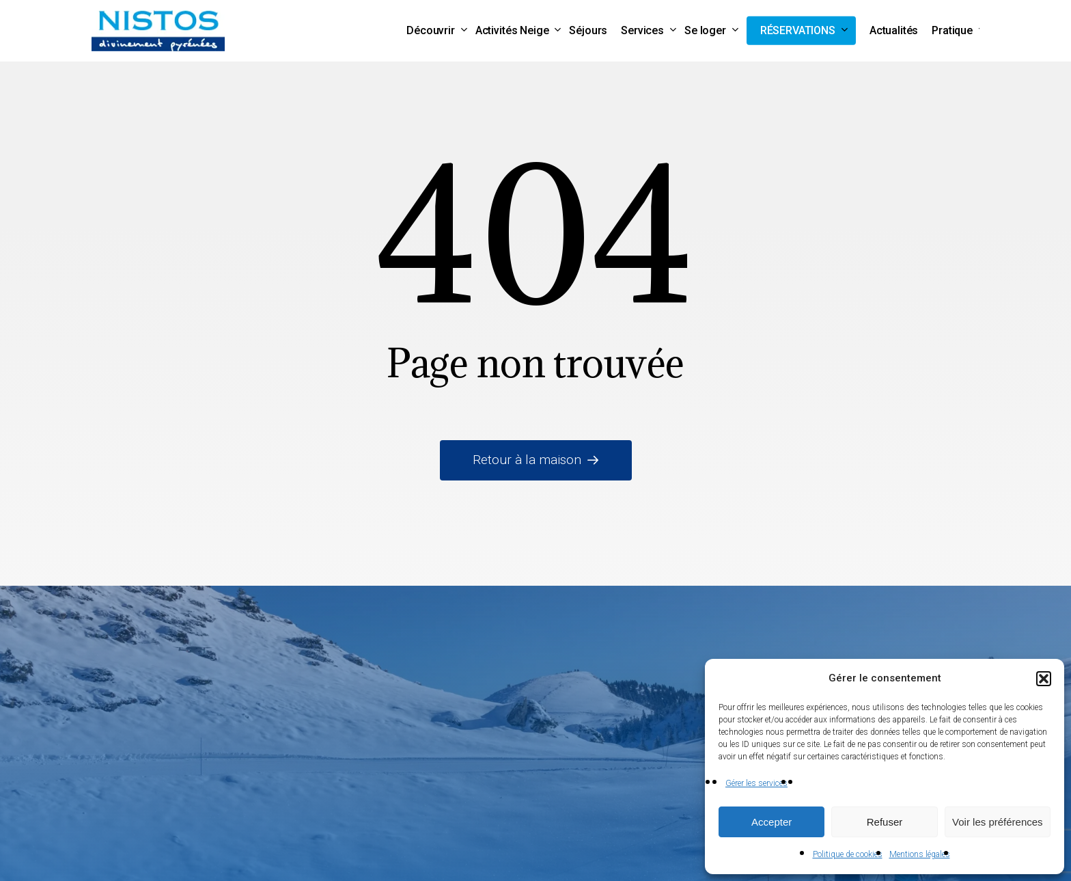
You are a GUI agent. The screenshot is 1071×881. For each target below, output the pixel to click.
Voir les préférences (997, 822)
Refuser (885, 822)
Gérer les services (756, 783)
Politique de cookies (847, 854)
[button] (1044, 679)
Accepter (771, 822)
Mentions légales (919, 854)
